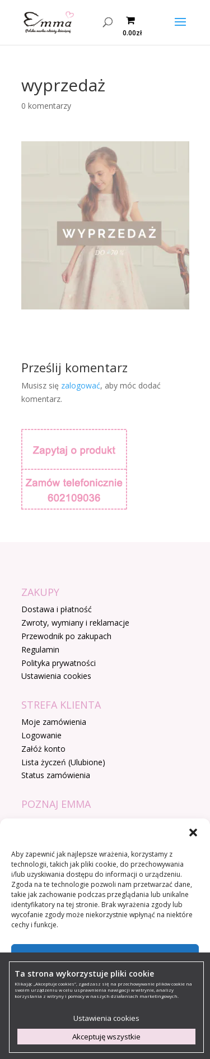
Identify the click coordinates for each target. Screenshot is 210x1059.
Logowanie (41, 735)
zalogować (80, 385)
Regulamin (40, 649)
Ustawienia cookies (56, 675)
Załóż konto (43, 748)
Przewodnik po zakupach (66, 636)
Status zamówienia (55, 775)
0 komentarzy (46, 105)
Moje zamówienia (53, 721)
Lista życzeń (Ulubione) (63, 762)
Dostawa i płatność (56, 609)
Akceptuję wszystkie (106, 1037)
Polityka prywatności (58, 663)
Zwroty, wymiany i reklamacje (75, 622)
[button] (193, 832)
